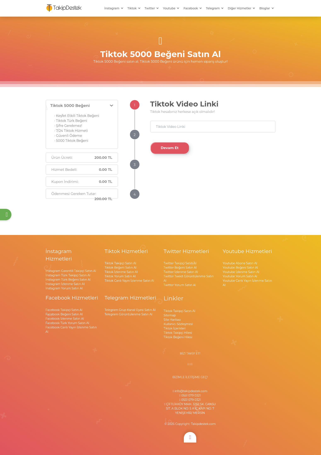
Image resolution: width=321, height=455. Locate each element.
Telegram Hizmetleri (130, 298)
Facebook (190, 8)
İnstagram (111, 8)
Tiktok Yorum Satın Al (120, 276)
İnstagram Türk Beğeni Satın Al (68, 279)
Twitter (150, 8)
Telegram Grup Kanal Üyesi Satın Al (130, 310)
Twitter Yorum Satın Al (180, 285)
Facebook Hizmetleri (72, 298)
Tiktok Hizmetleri (126, 251)
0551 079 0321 (190, 395)
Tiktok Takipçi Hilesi (178, 333)
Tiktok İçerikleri (175, 328)
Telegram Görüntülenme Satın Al (128, 314)
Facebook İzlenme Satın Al (65, 318)
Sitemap (170, 315)
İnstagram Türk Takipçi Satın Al (68, 275)
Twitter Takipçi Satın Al (180, 263)
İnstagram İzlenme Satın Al (65, 284)
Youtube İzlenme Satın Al (241, 272)
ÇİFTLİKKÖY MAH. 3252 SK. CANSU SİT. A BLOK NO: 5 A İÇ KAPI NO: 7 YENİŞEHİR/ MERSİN (190, 408)
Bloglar (264, 8)
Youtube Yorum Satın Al (240, 276)
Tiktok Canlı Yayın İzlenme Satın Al (129, 281)
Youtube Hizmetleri (247, 251)
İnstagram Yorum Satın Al (64, 288)
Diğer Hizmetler (239, 8)
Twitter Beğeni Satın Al (180, 267)
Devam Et (170, 148)
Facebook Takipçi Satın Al (64, 310)
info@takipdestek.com (190, 391)
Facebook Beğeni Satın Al (64, 314)
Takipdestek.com (203, 424)
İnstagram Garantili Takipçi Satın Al (71, 271)
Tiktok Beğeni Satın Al (121, 267)
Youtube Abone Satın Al (240, 263)
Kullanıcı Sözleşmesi (178, 324)
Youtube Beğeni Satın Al (240, 267)
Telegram (213, 8)
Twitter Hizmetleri (186, 251)
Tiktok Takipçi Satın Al (120, 263)
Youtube (169, 8)
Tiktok (132, 8)
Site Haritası (172, 320)
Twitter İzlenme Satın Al (181, 272)
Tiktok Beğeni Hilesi (178, 337)
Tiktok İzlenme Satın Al (121, 272)
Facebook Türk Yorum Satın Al (67, 323)
